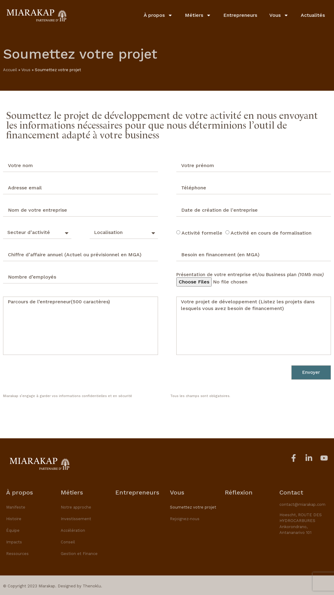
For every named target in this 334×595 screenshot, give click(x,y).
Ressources (17, 553)
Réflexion (239, 492)
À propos (158, 15)
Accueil (10, 70)
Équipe (13, 530)
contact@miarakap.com (302, 504)
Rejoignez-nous (184, 519)
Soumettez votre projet (193, 507)
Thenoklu (92, 586)
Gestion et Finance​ (79, 553)
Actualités (313, 15)
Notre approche (76, 507)
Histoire (13, 519)
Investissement (76, 519)
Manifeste (15, 507)
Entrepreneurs (240, 15)
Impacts (14, 542)
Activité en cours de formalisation (271, 232)
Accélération (73, 530)
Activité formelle (201, 232)
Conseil (68, 542)
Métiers (198, 15)
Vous (279, 15)
